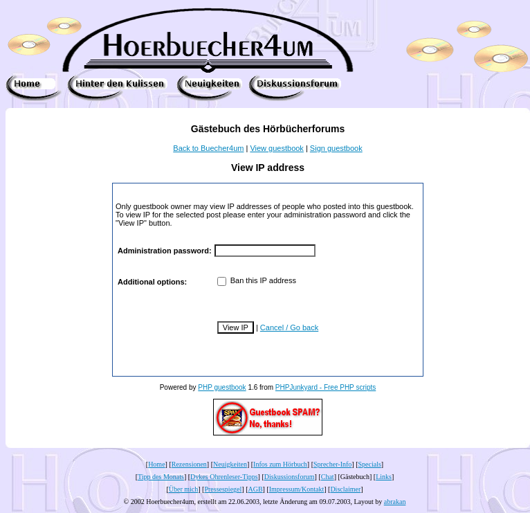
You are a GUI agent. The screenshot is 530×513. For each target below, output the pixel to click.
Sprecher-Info (332, 464)
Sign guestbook (336, 148)
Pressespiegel (222, 489)
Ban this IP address (256, 280)
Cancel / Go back (289, 327)
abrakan (395, 501)
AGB (255, 489)
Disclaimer (345, 489)
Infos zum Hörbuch (280, 464)
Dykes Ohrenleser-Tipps (223, 476)
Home (156, 464)
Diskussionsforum (289, 476)
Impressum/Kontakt (296, 489)
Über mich (184, 489)
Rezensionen (189, 464)
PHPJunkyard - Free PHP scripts (325, 387)
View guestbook (276, 148)
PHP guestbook (222, 387)
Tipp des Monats (161, 476)
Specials (369, 464)
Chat (327, 476)
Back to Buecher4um (208, 148)
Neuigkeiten (230, 464)
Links (384, 476)
